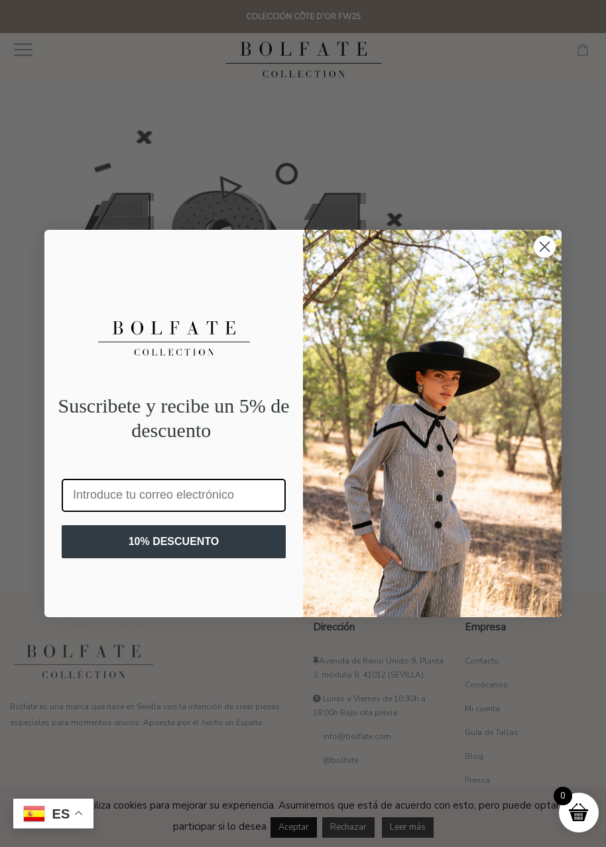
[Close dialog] (544, 246)
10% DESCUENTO (174, 541)
